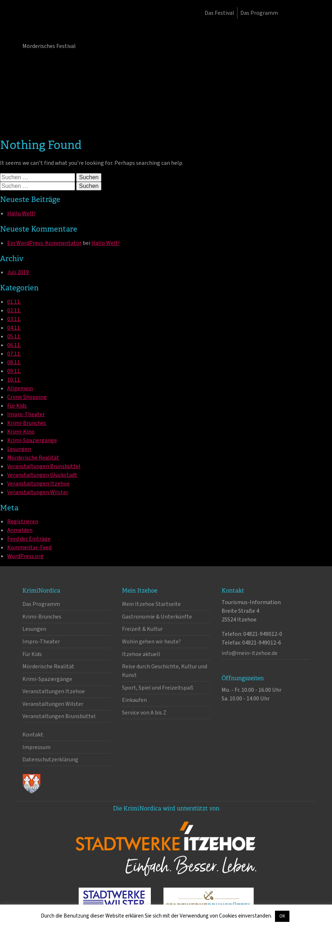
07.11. (14, 354)
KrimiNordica (60, 28)
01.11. (14, 302)
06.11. (14, 345)
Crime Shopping (27, 397)
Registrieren (22, 521)
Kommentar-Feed (29, 547)
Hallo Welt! (21, 213)
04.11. (14, 328)
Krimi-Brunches (26, 423)
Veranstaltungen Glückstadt (42, 475)
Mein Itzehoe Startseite (151, 604)
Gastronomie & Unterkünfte (157, 617)
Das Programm (259, 13)
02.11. (14, 311)
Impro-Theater (26, 414)
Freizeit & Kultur (142, 629)
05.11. (14, 336)
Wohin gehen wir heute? (151, 642)
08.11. (14, 362)
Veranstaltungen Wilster (37, 492)
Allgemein (20, 388)
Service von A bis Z (144, 713)
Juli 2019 (18, 272)
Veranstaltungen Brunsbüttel (43, 466)
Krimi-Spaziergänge (32, 440)
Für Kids (17, 406)
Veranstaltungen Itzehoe (38, 484)
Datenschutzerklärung (50, 760)
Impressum (36, 747)
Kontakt (32, 735)
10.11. (14, 380)
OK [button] (282, 916)
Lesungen (19, 449)
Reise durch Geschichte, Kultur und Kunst (164, 671)
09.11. (14, 371)
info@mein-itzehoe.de (250, 653)
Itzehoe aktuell (141, 654)
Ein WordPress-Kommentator (44, 243)
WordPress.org (25, 556)
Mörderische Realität (33, 458)
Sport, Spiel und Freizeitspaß (157, 688)
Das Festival (219, 13)
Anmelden (19, 530)
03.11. (14, 319)
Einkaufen (134, 700)
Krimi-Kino (21, 432)
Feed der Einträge (29, 539)
